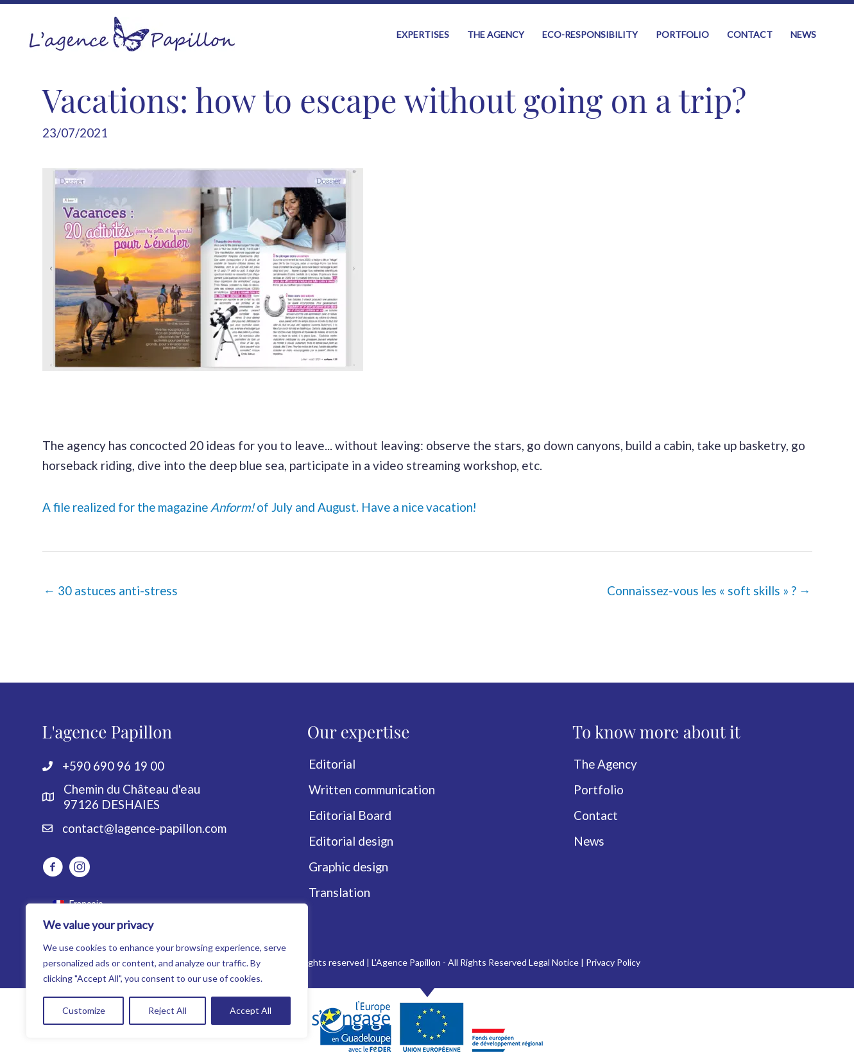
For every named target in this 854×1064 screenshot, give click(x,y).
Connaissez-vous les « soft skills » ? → (708, 589)
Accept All (250, 1010)
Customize (83, 1010)
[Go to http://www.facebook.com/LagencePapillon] (52, 867)
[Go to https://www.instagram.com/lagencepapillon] (79, 867)
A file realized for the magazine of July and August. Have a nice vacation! (264, 505)
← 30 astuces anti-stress (112, 589)
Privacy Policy (613, 961)
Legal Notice (554, 961)
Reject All (167, 1010)
